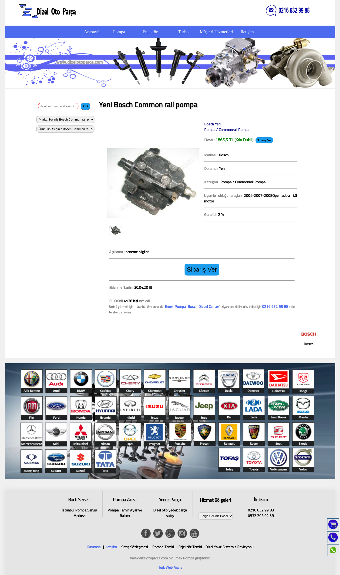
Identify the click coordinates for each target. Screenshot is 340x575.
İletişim (111, 547)
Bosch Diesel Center (203, 306)
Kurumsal (94, 547)
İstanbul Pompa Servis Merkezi (79, 506)
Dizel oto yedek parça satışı (170, 506)
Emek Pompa (175, 306)
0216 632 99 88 (275, 306)
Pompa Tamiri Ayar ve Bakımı (125, 506)
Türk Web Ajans (170, 567)
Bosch (311, 337)
